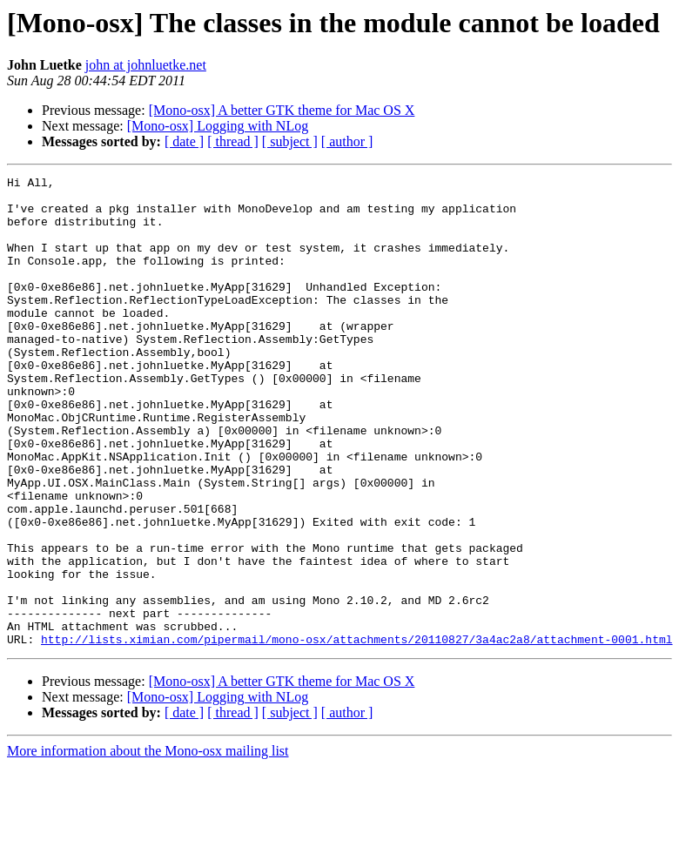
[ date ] (184, 141)
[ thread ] (233, 141)
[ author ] (347, 141)
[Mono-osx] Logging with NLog (217, 125)
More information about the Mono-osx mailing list (148, 844)
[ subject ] (290, 141)
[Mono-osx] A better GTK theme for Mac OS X (282, 110)
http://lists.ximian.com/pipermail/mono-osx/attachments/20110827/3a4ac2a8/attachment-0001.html (356, 733)
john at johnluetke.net (145, 64)
